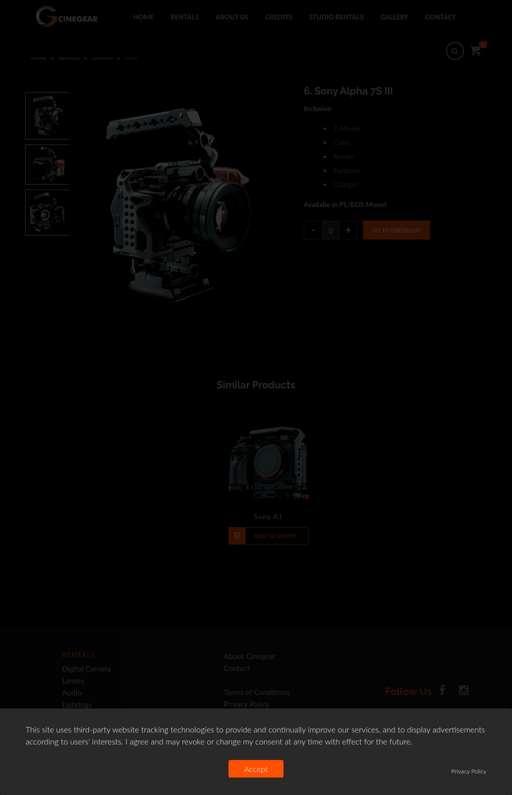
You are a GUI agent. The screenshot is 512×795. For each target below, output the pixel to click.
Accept (256, 769)
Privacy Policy (468, 771)
